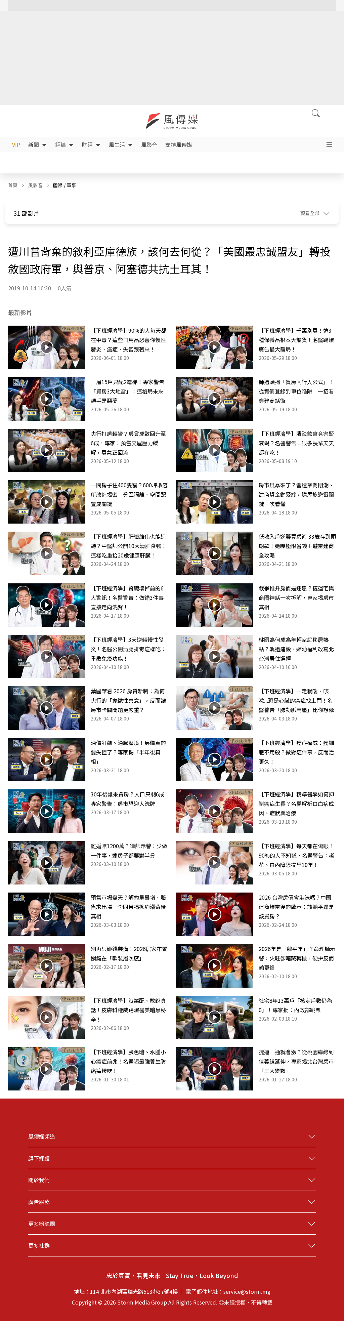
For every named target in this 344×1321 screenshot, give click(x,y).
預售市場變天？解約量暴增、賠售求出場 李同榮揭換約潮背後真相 (128, 906)
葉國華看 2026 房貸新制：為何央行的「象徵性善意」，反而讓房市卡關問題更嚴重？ (128, 700)
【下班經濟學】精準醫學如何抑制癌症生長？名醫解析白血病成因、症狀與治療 (296, 803)
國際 (58, 185)
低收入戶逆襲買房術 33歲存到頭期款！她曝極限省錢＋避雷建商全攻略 (297, 545)
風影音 (149, 144)
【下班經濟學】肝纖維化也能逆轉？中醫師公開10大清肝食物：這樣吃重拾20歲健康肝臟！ (129, 545)
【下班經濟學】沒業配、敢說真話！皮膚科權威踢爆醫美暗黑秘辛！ (128, 1009)
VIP (16, 144)
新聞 (37, 144)
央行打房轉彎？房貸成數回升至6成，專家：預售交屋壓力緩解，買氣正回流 (128, 442)
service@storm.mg (246, 1291)
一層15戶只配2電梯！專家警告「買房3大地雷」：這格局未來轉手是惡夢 (127, 391)
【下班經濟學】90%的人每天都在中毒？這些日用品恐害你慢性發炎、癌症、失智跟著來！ (128, 339)
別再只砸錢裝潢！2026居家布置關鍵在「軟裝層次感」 (129, 953)
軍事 (72, 185)
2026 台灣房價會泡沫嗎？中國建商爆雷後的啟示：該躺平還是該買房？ (296, 906)
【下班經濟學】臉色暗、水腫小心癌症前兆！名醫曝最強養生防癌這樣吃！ (128, 1061)
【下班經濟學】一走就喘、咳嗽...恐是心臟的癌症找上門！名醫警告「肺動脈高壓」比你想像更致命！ (296, 700)
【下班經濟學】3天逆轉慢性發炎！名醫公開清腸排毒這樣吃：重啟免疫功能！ (128, 648)
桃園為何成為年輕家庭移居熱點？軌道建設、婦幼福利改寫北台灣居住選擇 (296, 648)
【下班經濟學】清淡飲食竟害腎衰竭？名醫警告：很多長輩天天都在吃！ (296, 442)
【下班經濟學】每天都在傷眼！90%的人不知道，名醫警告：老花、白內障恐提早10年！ (296, 855)
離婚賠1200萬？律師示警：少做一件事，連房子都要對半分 (129, 850)
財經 (91, 144)
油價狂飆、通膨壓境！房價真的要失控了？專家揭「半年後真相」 (128, 752)
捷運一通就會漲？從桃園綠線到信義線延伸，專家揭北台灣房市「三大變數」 (296, 1061)
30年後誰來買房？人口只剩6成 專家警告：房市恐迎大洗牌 (129, 799)
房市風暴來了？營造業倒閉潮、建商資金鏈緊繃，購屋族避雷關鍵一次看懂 (296, 494)
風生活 (121, 144)
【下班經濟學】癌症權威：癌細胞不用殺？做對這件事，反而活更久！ (296, 752)
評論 (64, 144)
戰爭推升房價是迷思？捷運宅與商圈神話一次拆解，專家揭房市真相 (296, 597)
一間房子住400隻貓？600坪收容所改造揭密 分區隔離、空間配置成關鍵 (129, 494)
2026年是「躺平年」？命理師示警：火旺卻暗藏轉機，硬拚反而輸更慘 (297, 958)
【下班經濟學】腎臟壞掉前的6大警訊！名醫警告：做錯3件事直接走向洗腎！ (127, 597)
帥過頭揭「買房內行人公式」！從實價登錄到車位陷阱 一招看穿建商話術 (296, 391)
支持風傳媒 (178, 144)
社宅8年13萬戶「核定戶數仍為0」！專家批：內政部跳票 (295, 1005)
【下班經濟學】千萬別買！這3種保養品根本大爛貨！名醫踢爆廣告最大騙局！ (296, 339)
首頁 (13, 185)
